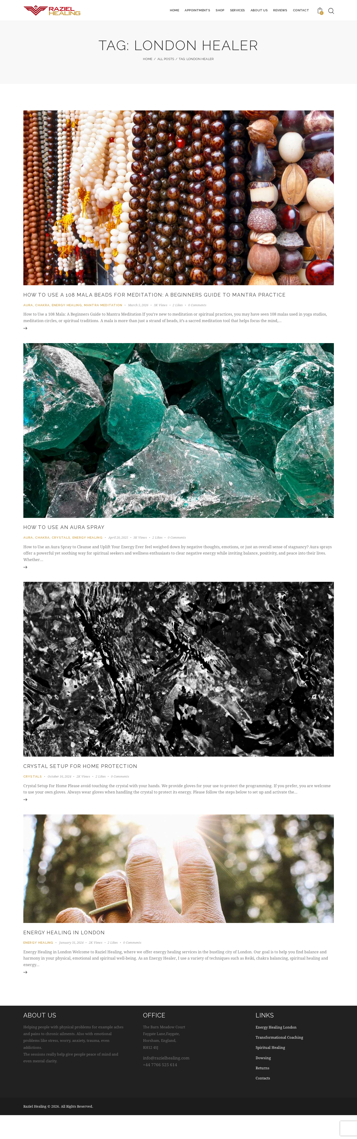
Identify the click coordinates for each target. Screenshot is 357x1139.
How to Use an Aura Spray (76, 541)
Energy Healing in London (76, 954)
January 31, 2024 (71, 965)
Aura (28, 315)
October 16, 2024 (59, 794)
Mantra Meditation (103, 315)
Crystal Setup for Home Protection (97, 784)
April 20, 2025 (118, 551)
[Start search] (331, 11)
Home (147, 59)
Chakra (42, 315)
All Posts (165, 59)
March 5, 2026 (138, 314)
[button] (180, 314)
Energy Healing (67, 315)
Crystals (61, 551)
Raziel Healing (34, 1130)
